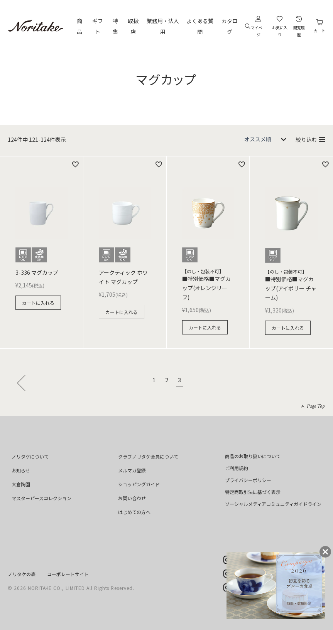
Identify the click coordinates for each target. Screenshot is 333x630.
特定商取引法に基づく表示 (253, 492)
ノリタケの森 (21, 574)
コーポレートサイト (68, 574)
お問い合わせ (132, 498)
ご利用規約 (236, 468)
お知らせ (21, 470)
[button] (23, 382)
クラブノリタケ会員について (148, 456)
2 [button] (166, 381)
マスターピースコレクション (41, 498)
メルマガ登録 (132, 470)
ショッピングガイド (139, 484)
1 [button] (154, 381)
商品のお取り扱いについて (253, 456)
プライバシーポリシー (248, 480)
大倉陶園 (21, 484)
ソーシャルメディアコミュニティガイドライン (273, 504)
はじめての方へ (134, 512)
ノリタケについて (30, 456)
